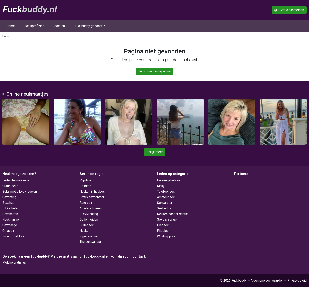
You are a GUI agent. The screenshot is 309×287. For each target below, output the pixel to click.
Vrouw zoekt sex (14, 236)
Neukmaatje (10, 219)
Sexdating (9, 197)
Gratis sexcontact (92, 197)
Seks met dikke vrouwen (19, 191)
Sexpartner (164, 203)
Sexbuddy (164, 208)
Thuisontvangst (90, 242)
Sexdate (85, 186)
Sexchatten (10, 214)
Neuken (85, 231)
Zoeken (59, 26)
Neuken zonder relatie (172, 214)
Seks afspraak (167, 219)
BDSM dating (89, 214)
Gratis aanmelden (289, 10)
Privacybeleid (297, 280)
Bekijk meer (154, 152)
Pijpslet (162, 231)
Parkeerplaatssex (169, 180)
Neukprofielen (34, 26)
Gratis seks (10, 186)
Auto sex (86, 203)
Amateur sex (166, 197)
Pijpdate (85, 180)
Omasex (8, 231)
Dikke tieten (10, 208)
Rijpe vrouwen (89, 236)
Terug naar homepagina (154, 71)
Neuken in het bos (92, 191)
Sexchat (8, 203)
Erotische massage (15, 180)
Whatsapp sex (167, 236)
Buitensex (87, 225)
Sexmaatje (9, 225)
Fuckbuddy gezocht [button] (89, 26)
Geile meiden (89, 219)
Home (10, 26)
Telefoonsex (166, 191)
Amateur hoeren (91, 208)
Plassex (163, 225)
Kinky (161, 186)
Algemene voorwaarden (267, 280)
